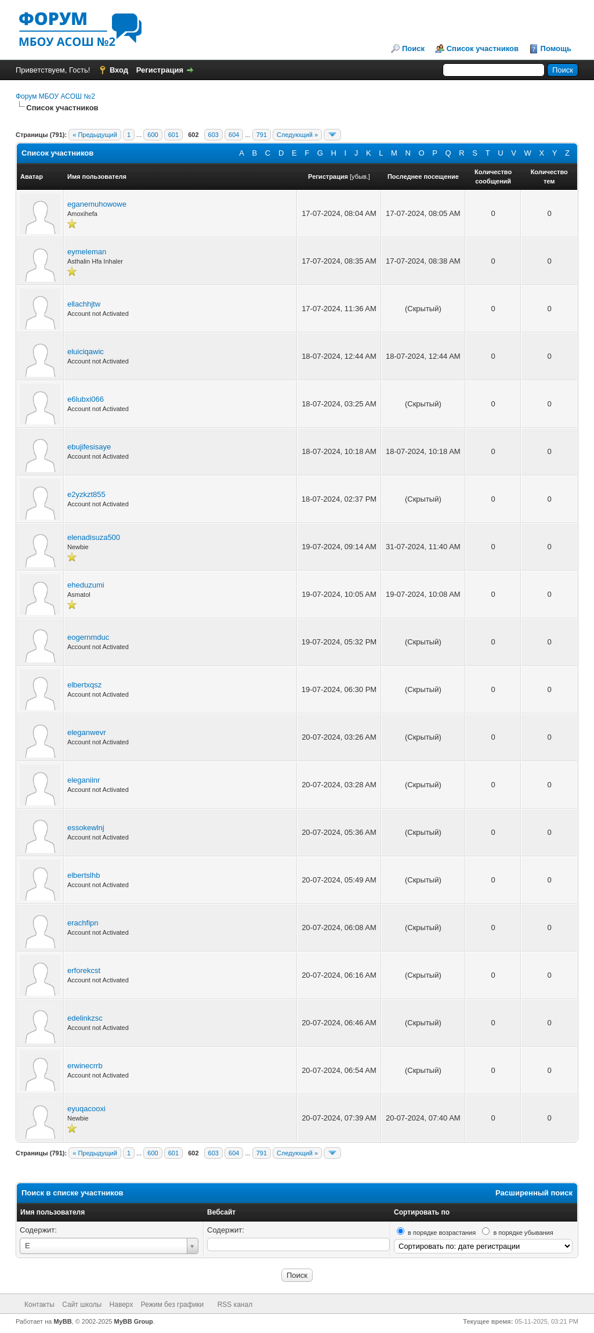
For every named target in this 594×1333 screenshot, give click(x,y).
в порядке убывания (523, 1232)
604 (234, 134)
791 (261, 134)
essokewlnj (85, 827)
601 (173, 134)
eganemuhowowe (96, 204)
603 (213, 134)
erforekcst (83, 970)
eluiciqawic (85, 351)
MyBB (62, 1321)
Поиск (413, 48)
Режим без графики (172, 1304)
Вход (119, 70)
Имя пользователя (52, 1212)
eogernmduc (88, 637)
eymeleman (86, 251)
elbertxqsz (84, 684)
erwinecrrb (85, 1065)
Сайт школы (82, 1304)
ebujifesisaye (89, 446)
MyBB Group (133, 1321)
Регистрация (159, 70)
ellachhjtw (83, 304)
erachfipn (82, 922)
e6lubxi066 (85, 399)
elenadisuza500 (93, 537)
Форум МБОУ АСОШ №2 (55, 96)
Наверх (121, 1304)
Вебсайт (221, 1212)
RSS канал (235, 1304)
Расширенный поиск (534, 1192)
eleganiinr (83, 780)
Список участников (483, 48)
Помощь (556, 48)
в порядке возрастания (442, 1232)
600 (152, 134)
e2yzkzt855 (86, 494)
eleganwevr (86, 732)
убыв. (360, 176)
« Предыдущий (95, 134)
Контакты (39, 1304)
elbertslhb (83, 875)
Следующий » (297, 134)
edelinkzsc (85, 1018)
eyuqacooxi (86, 1108)
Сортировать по (422, 1212)
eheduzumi (85, 585)
